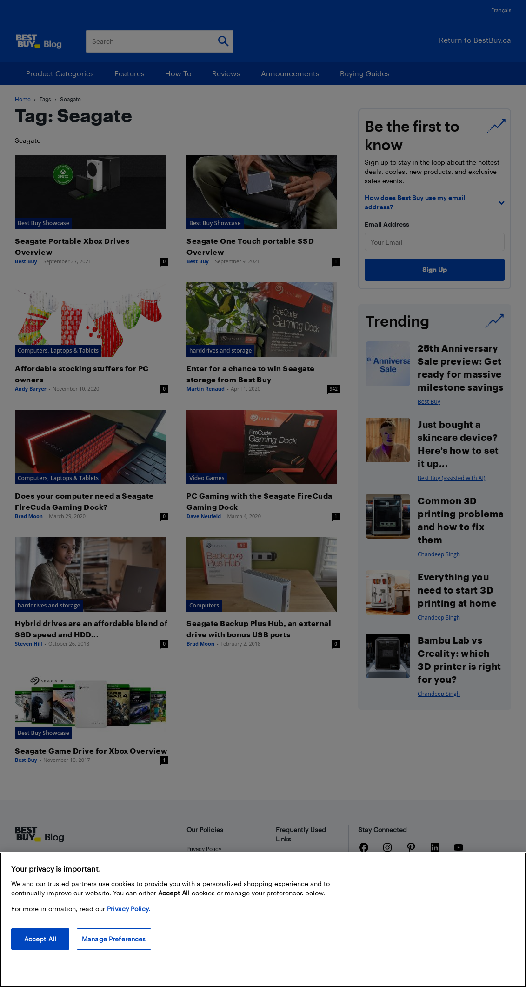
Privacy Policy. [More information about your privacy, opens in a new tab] (128, 909)
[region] (263, 919)
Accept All (40, 939)
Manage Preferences (114, 939)
